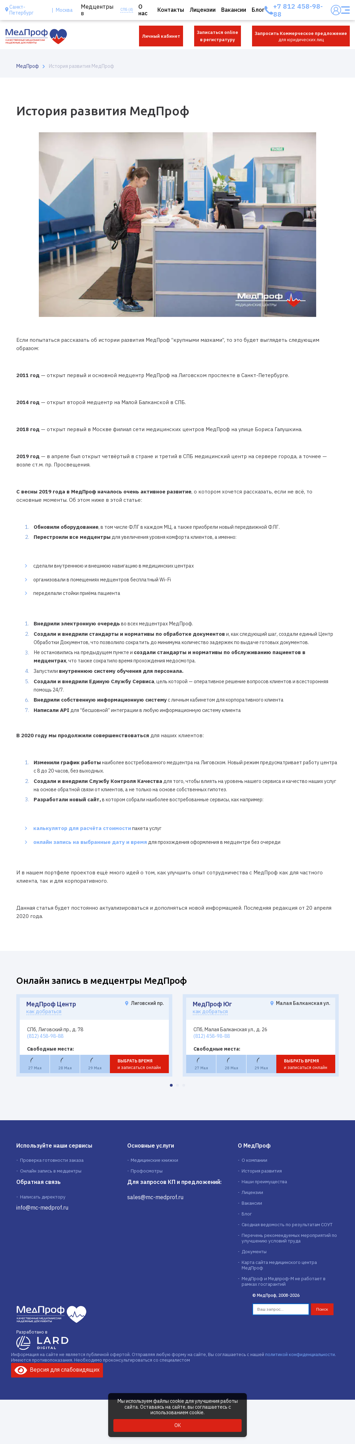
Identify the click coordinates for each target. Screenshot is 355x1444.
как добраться (46, 1011)
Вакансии (233, 10)
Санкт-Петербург (21, 10)
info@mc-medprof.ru (42, 1208)
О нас (142, 10)
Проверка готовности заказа (51, 1160)
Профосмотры (147, 1171)
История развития (261, 1171)
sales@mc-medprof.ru (155, 1197)
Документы (254, 1253)
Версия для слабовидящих (57, 1366)
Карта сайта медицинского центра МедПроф (290, 1264)
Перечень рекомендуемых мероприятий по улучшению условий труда (289, 1240)
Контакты (170, 10)
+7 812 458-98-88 (298, 10)
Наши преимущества (264, 1182)
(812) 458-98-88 (45, 1036)
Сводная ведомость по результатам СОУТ (286, 1226)
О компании (254, 1160)
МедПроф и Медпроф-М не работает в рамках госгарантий (283, 1278)
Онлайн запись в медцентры (50, 1171)
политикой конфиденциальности (300, 1352)
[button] (171, 1085)
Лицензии (203, 10)
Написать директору (42, 1197)
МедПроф (27, 66)
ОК (177, 1425)
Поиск (322, 1306)
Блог (258, 10)
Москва (64, 10)
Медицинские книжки (153, 1160)
